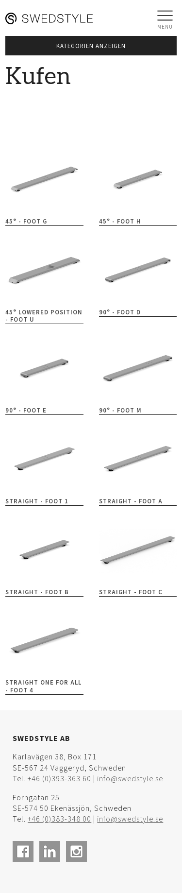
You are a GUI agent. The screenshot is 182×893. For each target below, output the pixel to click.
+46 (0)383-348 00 (59, 819)
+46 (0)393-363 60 (59, 779)
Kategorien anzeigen (91, 46)
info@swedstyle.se (130, 779)
